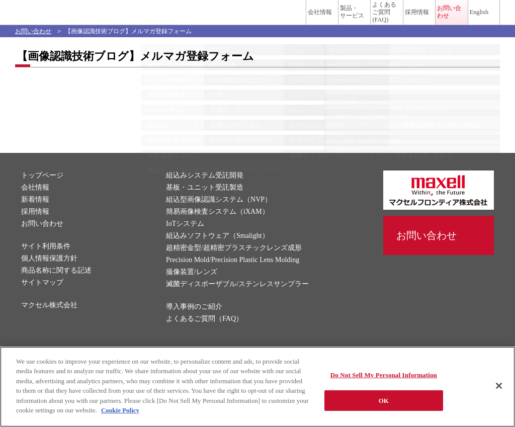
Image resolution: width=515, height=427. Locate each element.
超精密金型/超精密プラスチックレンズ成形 (234, 263)
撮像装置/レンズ (191, 287)
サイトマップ (42, 297)
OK (384, 400)
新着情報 (35, 214)
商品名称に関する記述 (56, 285)
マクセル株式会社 (49, 320)
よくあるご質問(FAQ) (328, 19)
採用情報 (371, 19)
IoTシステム (185, 238)
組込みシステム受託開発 (204, 190)
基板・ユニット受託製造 (204, 202)
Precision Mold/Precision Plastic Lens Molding (232, 275)
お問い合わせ (426, 19)
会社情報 (226, 19)
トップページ (42, 190)
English (464, 19)
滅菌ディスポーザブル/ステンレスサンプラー (237, 299)
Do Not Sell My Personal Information (383, 375)
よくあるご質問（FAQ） (204, 333)
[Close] (499, 386)
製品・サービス (275, 19)
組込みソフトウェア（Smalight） (217, 250)
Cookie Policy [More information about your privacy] (120, 410)
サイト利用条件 (45, 261)
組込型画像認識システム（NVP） (219, 214)
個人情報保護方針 (49, 273)
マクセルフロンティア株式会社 (64, 18)
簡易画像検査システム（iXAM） (217, 226)
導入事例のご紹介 (194, 321)
